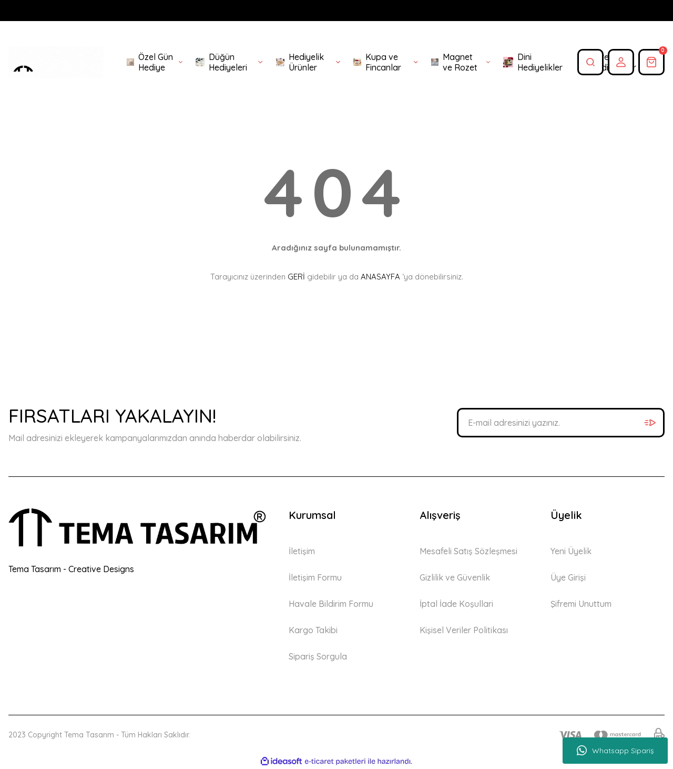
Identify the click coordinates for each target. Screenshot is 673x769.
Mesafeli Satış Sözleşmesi (468, 551)
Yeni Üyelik (571, 551)
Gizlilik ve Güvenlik (455, 577)
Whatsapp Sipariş (615, 750)
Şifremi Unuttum (580, 603)
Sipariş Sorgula (318, 656)
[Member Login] (621, 62)
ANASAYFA (380, 277)
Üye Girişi (568, 577)
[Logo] (56, 62)
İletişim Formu (315, 577)
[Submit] (650, 422)
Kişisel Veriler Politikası (464, 630)
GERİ (296, 277)
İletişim (302, 551)
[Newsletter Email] (561, 422)
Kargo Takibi (313, 630)
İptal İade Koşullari (456, 603)
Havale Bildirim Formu (331, 603)
